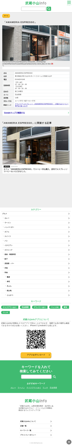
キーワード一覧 (25, 430)
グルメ (4, 214)
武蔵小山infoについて (28, 421)
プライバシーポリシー (28, 435)
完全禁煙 (25, 307)
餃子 (6, 259)
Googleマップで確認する (14, 113)
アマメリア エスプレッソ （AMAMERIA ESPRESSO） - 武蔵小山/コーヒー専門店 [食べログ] (41, 105)
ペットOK (55, 307)
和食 (6, 272)
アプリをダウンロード (36, 355)
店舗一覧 (23, 426)
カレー (7, 218)
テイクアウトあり (10, 307)
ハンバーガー (9, 227)
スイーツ (8, 236)
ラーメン (8, 223)
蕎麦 (8, 277)
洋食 (6, 268)
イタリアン (8, 245)
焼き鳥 (9, 290)
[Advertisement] (36, 190)
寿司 (8, 281)
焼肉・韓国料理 (10, 254)
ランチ (5, 312)
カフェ (7, 232)
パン (6, 241)
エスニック (8, 250)
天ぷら (9, 286)
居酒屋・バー (9, 263)
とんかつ (10, 295)
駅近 (65, 307)
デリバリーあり (40, 307)
